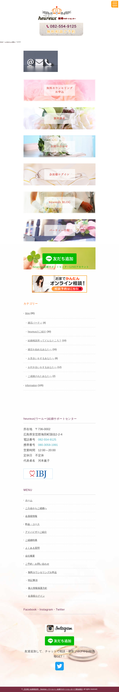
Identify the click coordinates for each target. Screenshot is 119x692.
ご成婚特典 (31, 540)
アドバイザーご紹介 (36, 532)
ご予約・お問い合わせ (37, 564)
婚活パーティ (35, 322)
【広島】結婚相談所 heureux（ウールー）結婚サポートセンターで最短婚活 (53, 689)
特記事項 (33, 580)
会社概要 (30, 555)
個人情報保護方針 (37, 588)
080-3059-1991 (48, 445)
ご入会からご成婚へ (36, 508)
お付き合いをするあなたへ (42, 367)
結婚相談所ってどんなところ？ (44, 340)
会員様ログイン (36, 596)
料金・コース (32, 524)
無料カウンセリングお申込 (42, 572)
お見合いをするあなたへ (41, 358)
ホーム (28, 500)
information (31, 385)
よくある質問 (32, 548)
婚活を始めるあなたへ (40, 349)
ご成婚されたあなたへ (40, 376)
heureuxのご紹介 (37, 331)
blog (27, 313)
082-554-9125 (47, 439)
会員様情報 (31, 516)
